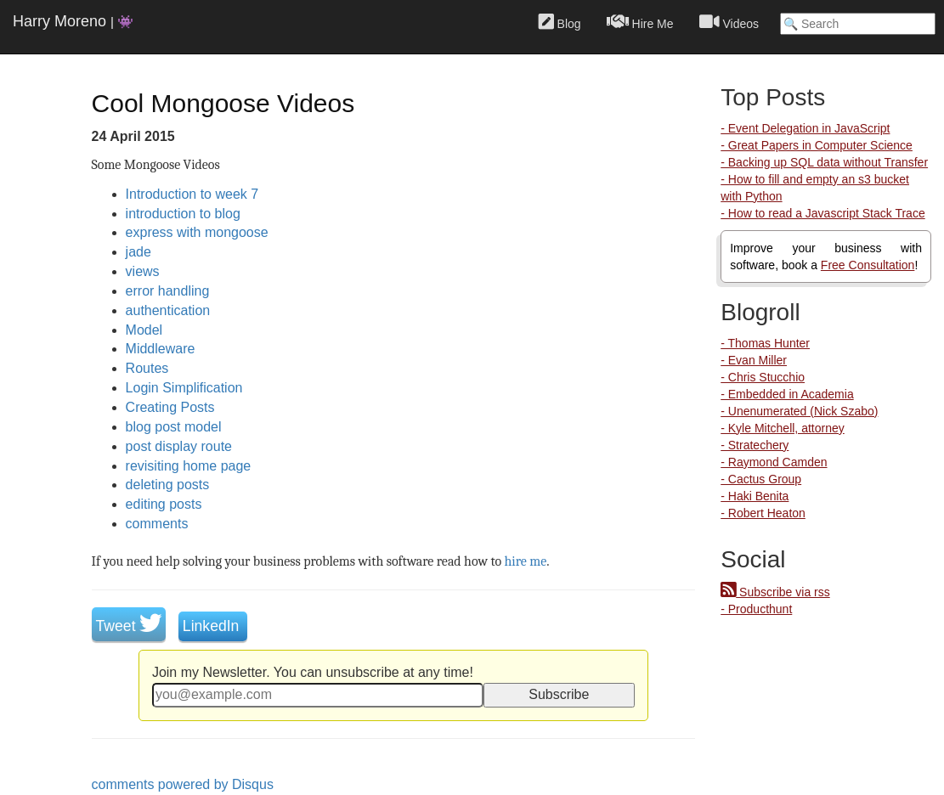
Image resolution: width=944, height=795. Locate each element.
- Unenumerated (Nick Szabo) (799, 411)
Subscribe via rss (775, 592)
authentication (168, 310)
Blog (560, 22)
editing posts (164, 504)
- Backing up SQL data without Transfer (824, 162)
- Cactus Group (761, 479)
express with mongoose (197, 232)
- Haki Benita (755, 496)
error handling (168, 291)
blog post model (174, 427)
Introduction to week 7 (192, 194)
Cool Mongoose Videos (223, 103)
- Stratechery (755, 445)
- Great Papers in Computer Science (817, 145)
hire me (526, 561)
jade (138, 252)
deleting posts (168, 484)
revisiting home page (189, 466)
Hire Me (640, 22)
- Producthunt (756, 609)
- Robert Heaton (763, 513)
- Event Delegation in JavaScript (805, 128)
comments (157, 523)
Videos (729, 22)
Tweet (129, 625)
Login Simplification (184, 388)
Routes (147, 368)
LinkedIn (213, 625)
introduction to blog (183, 213)
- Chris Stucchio (763, 377)
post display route (179, 446)
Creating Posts (170, 407)
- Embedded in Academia (787, 394)
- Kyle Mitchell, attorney (783, 428)
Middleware (160, 348)
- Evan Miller (754, 360)
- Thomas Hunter (765, 343)
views (143, 271)
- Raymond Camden (774, 462)
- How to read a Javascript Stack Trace (822, 213)
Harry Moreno (73, 21)
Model (144, 330)
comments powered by (183, 784)
